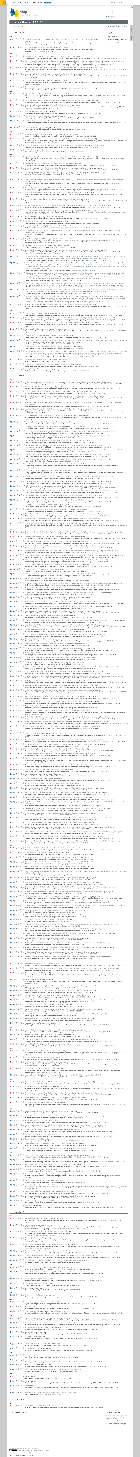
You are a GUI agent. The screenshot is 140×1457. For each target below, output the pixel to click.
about (34, 2)
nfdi (39, 2)
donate (47, 2)
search (27, 2)
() (33, 45)
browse (19, 2)
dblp (13, 2)
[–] (110, 33)
